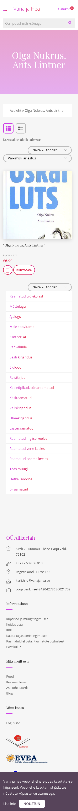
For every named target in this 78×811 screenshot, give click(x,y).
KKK (9, 630)
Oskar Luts (10, 255)
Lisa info (9, 803)
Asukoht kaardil (17, 688)
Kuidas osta (14, 624)
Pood (10, 676)
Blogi (10, 693)
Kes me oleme (16, 682)
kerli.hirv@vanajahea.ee (33, 580)
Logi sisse (13, 723)
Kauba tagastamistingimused (26, 636)
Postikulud (13, 647)
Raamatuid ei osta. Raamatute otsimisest (35, 641)
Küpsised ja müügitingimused (27, 619)
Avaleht (15, 110)
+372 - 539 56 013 (29, 563)
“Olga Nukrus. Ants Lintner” (24, 245)
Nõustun (32, 803)
